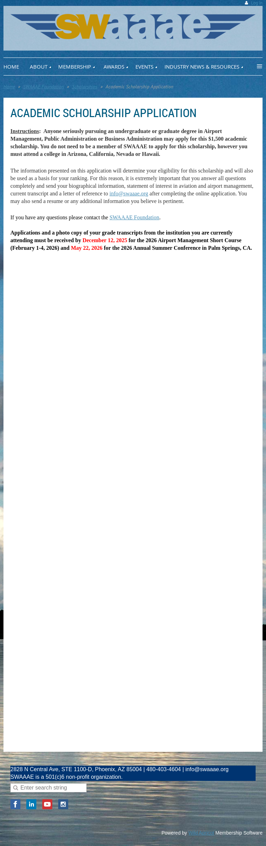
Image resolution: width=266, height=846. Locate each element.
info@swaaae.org (128, 193)
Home (9, 86)
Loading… (121, 501)
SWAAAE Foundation (43, 86)
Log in (257, 3)
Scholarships (84, 86)
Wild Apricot (201, 833)
